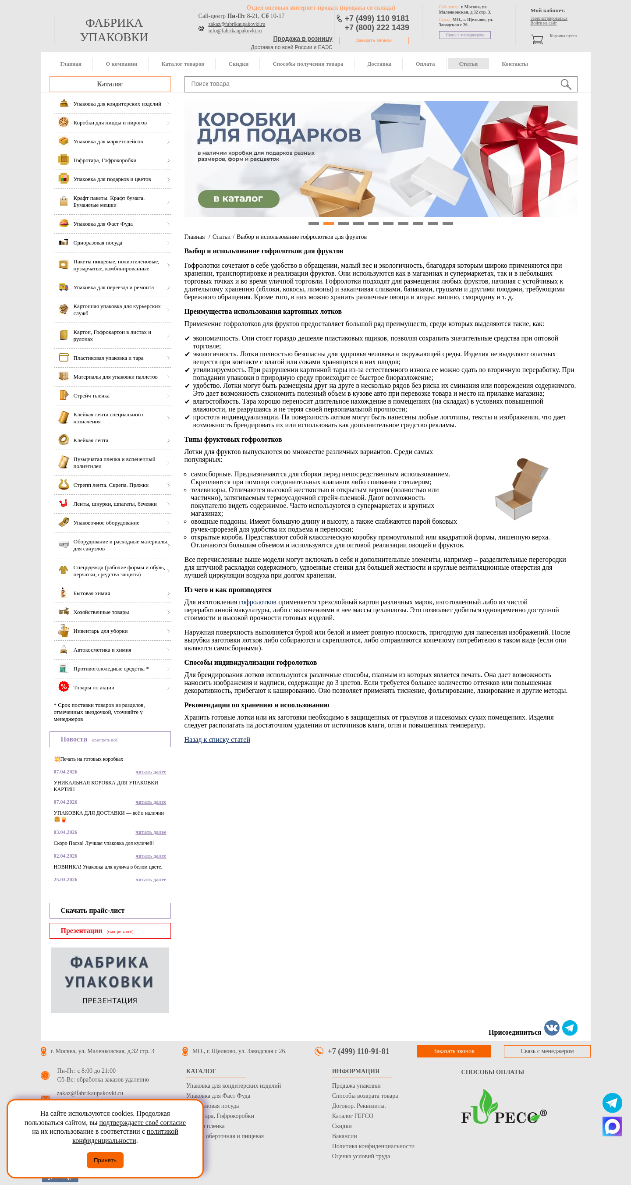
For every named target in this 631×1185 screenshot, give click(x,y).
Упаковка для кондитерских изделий (233, 1085)
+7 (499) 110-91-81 (359, 1051)
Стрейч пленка (205, 1126)
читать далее (150, 772)
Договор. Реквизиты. (359, 1106)
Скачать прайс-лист (93, 910)
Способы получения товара (308, 63)
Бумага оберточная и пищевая (225, 1136)
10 (448, 223)
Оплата (425, 63)
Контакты (515, 63)
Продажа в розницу (303, 38)
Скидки (238, 63)
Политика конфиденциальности (373, 1146)
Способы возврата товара (365, 1096)
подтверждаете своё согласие (142, 1122)
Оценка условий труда (361, 1156)
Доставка (379, 63)
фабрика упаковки (114, 30)
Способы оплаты (493, 1072)
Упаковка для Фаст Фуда (218, 1096)
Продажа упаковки (356, 1085)
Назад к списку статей (217, 739)
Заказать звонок (374, 40)
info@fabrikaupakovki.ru (235, 31)
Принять (105, 1160)
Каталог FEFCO (352, 1116)
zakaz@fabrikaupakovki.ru (237, 24)
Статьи (468, 63)
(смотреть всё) (105, 740)
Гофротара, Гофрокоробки (220, 1116)
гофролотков (258, 602)
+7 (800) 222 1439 (377, 27)
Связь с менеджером (465, 34)
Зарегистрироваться (549, 18)
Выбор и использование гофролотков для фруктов (302, 237)
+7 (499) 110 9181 (377, 18)
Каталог (110, 84)
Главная (71, 63)
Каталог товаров (182, 63)
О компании (121, 63)
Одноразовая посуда (212, 1106)
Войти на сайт (544, 23)
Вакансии (344, 1136)
